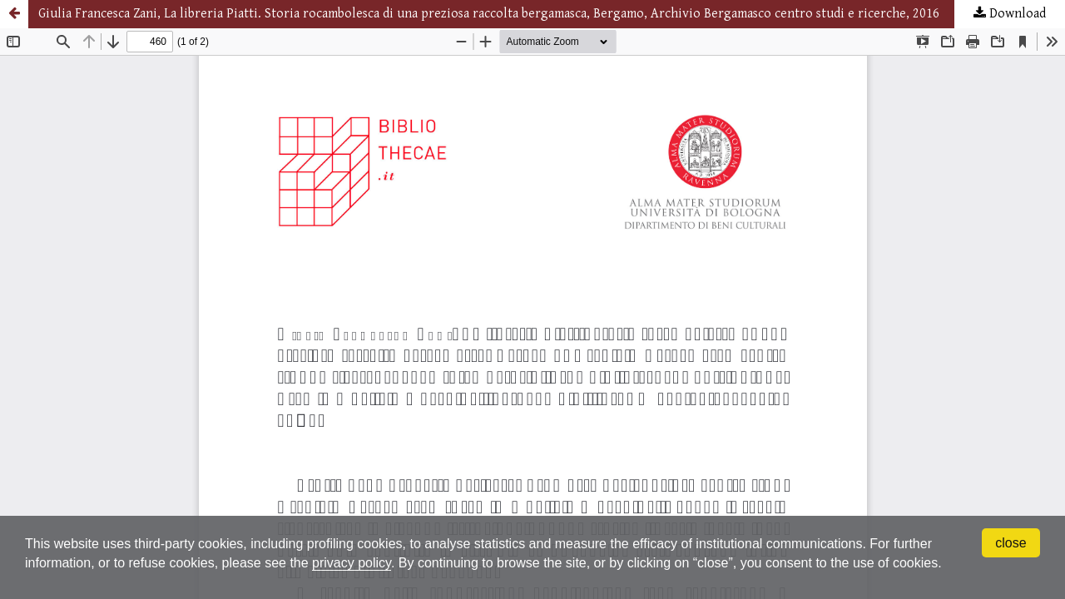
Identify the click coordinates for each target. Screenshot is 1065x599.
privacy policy (351, 563)
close (1010, 543)
